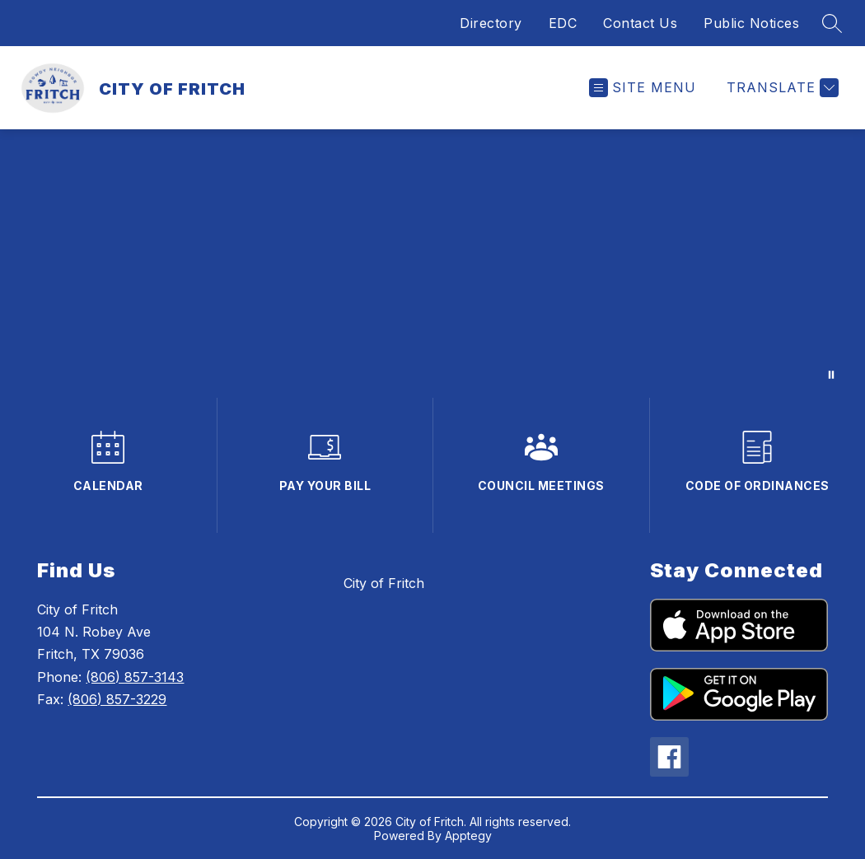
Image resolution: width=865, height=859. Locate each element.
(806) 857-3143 (135, 677)
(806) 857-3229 (117, 699)
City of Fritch (384, 583)
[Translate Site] (780, 87)
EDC (563, 23)
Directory (491, 23)
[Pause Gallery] (831, 375)
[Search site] (832, 23)
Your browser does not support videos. (432, 263)
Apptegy (468, 836)
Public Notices (751, 23)
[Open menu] (642, 87)
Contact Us (640, 23)
